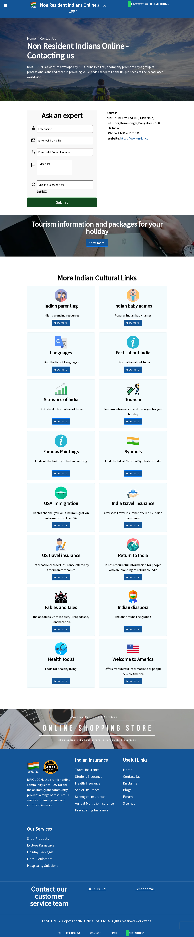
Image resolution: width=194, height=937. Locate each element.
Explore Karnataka (40, 845)
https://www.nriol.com (135, 138)
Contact (95, 933)
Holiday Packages (40, 852)
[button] (135, 933)
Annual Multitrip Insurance (94, 803)
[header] (4, 4)
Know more (97, 243)
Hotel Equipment (40, 858)
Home (127, 769)
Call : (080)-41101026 (68, 933)
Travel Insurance (87, 769)
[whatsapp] (138, 4)
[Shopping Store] (97, 729)
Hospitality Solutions (42, 865)
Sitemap (129, 803)
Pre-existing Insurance (91, 810)
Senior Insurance (87, 790)
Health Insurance (87, 783)
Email (113, 933)
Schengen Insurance (90, 796)
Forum (128, 796)
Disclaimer (131, 783)
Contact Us (131, 776)
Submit (62, 202)
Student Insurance (88, 776)
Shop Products (38, 838)
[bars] (2, 2)
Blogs (127, 790)
